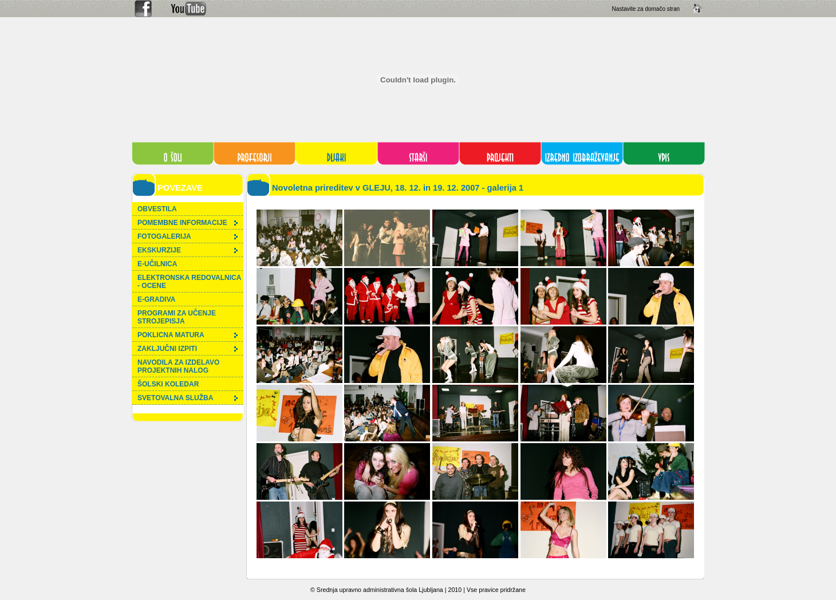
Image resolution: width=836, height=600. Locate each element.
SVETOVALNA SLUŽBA (187, 398)
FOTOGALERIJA (187, 236)
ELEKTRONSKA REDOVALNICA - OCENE (189, 282)
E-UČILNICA (157, 264)
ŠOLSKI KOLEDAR (168, 384)
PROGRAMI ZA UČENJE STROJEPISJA (176, 317)
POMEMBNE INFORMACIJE (187, 223)
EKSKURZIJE (187, 250)
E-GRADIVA (156, 299)
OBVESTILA (157, 209)
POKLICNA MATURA (187, 335)
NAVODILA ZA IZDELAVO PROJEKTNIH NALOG (178, 366)
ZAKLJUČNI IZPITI (187, 349)
